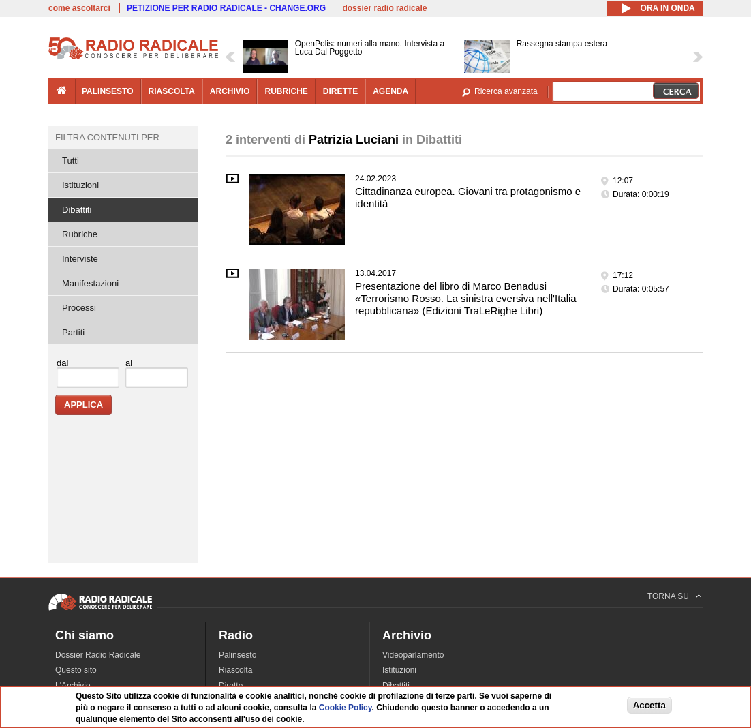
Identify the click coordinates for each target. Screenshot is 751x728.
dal (62, 363)
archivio (230, 91)
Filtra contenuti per (107, 137)
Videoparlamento (413, 655)
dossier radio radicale (384, 8)
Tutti (70, 160)
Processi (79, 308)
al (128, 363)
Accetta (649, 705)
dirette (340, 91)
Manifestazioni (90, 283)
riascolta (172, 91)
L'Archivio (73, 686)
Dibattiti (76, 209)
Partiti (73, 332)
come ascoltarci (79, 8)
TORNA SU (668, 596)
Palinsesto (237, 655)
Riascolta (235, 670)
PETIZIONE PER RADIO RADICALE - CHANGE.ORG (226, 8)
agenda (390, 91)
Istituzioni (80, 185)
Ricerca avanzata (506, 91)
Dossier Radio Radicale (97, 655)
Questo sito (76, 670)
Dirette (231, 686)
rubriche (285, 91)
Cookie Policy (345, 707)
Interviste (80, 259)
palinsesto (108, 91)
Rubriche (79, 234)
